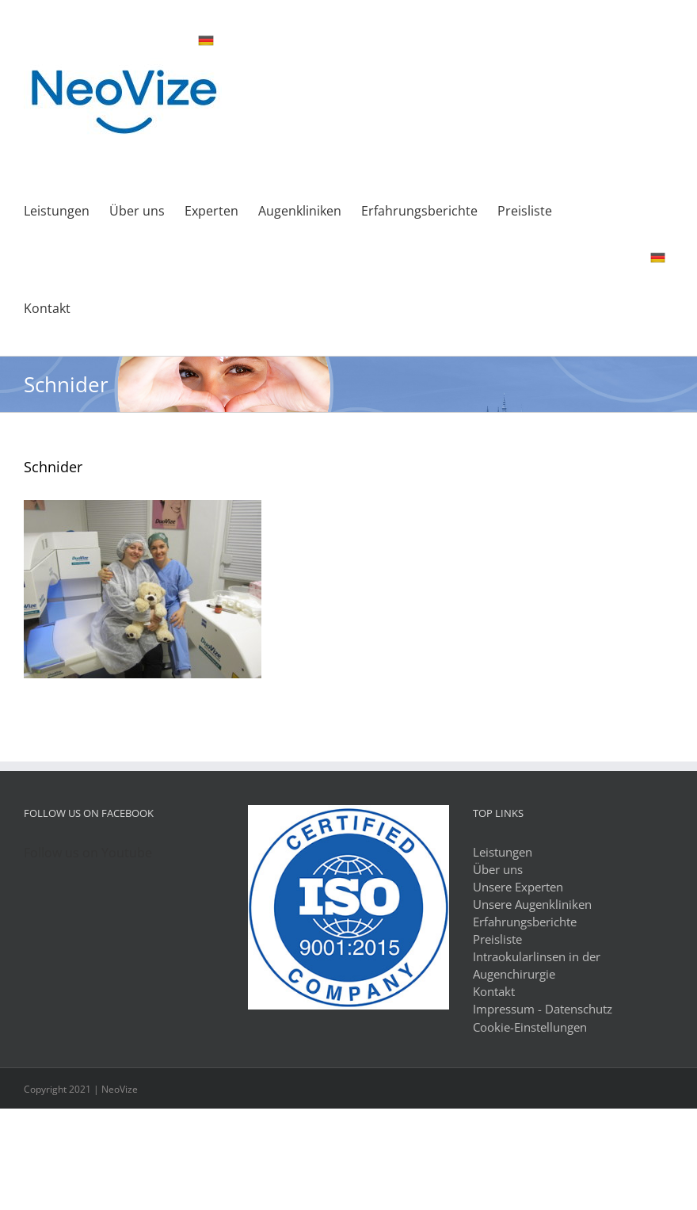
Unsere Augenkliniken (532, 904)
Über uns (498, 869)
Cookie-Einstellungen (530, 1027)
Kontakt (494, 991)
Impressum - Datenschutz (542, 1009)
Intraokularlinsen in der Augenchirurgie (536, 965)
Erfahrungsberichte (525, 921)
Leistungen (502, 852)
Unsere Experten (518, 887)
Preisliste (497, 939)
